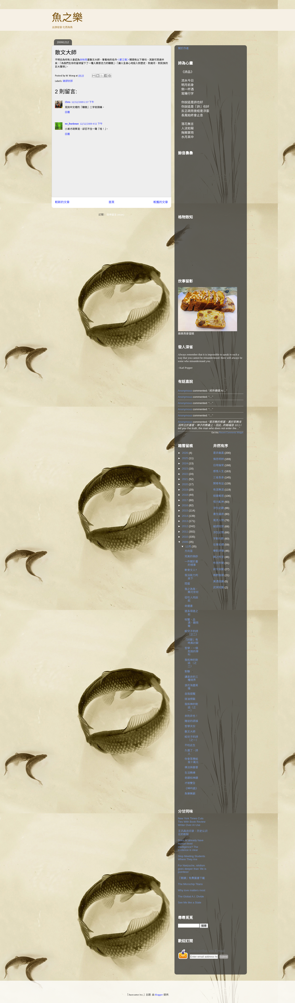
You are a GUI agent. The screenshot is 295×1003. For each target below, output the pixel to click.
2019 (185, 489)
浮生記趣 (218, 508)
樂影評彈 (218, 550)
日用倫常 (218, 465)
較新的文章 (62, 202)
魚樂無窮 (190, 793)
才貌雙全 (190, 783)
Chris (67, 102)
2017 (185, 500)
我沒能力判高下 (191, 577)
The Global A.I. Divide (191, 896)
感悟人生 (218, 471)
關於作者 (183, 48)
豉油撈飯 (190, 698)
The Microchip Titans (190, 884)
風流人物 (218, 520)
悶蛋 (187, 583)
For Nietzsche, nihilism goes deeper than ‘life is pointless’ (192, 868)
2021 (185, 479)
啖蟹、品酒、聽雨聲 (191, 623)
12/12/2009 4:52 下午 (91, 124)
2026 (185, 452)
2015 (185, 510)
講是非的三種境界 (191, 678)
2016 (185, 505)
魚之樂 (67, 17)
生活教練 (190, 772)
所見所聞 (218, 563)
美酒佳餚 (218, 581)
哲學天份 (190, 726)
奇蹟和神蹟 (191, 777)
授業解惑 (218, 495)
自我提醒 (190, 693)
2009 (185, 541)
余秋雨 (83, 60)
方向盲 (189, 551)
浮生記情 (218, 532)
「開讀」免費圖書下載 (191, 878)
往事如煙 (218, 544)
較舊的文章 (160, 202)
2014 (185, 515)
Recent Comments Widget (231, 432)
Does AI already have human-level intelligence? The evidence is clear (191, 845)
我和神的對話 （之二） (191, 663)
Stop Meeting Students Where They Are (191, 858)
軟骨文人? (191, 570)
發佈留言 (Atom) (115, 215)
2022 (185, 473)
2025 (185, 458)
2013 (185, 521)
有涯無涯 (218, 489)
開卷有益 (218, 483)
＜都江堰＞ (123, 60)
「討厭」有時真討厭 (191, 641)
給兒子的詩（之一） (191, 738)
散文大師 (190, 731)
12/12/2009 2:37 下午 (83, 102)
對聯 (187, 671)
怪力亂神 (218, 501)
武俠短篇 (218, 587)
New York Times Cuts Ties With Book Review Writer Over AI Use (191, 821)
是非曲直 (218, 452)
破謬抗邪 (68, 81)
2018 (185, 494)
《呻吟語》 (191, 788)
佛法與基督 (191, 767)
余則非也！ (191, 715)
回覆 (67, 112)
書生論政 (218, 514)
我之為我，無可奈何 (191, 590)
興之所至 (218, 557)
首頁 (111, 202)
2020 (185, 484)
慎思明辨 (218, 459)
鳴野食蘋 (218, 575)
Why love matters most (191, 890)
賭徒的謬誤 (191, 721)
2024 (185, 463)
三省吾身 (218, 477)
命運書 (189, 606)
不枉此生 (190, 745)
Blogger (159, 995)
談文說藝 (218, 569)
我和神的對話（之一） (191, 707)
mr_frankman (72, 124)
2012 (185, 526)
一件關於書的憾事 (191, 563)
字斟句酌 (218, 538)
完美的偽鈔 (191, 556)
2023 (185, 468)
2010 (185, 536)
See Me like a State (189, 902)
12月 (188, 546)
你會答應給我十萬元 (191, 760)
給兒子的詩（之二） (191, 633)
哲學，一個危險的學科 (191, 651)
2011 (185, 531)
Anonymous (185, 390)
